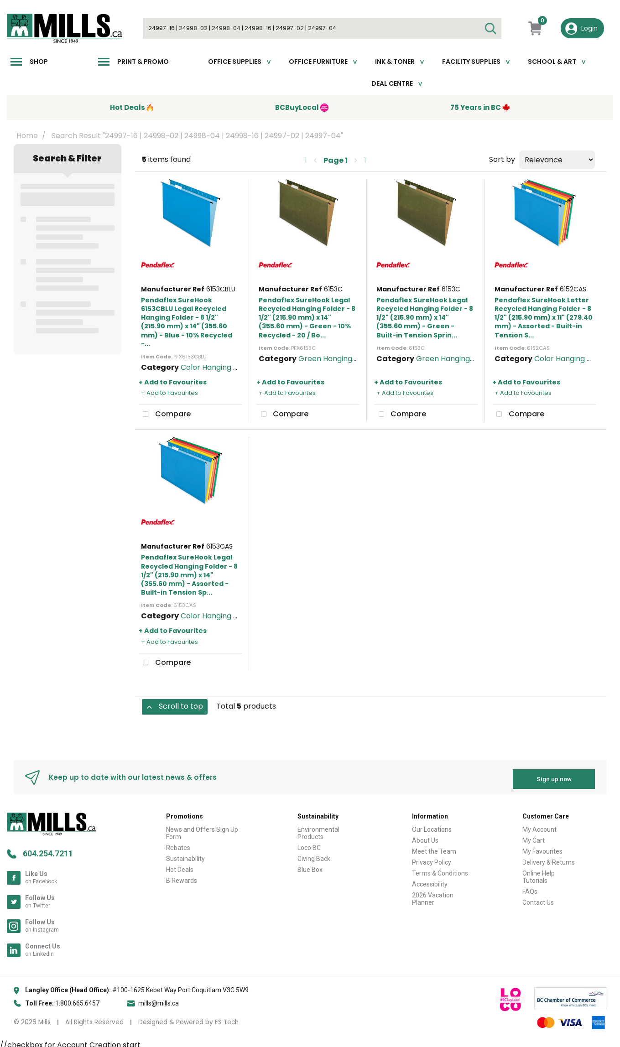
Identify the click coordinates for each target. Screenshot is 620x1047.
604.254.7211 (48, 850)
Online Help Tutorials (538, 873)
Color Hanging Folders (220, 367)
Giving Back (313, 855)
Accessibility (430, 880)
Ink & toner (395, 61)
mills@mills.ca (158, 999)
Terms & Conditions (440, 869)
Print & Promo (143, 61)
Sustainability (185, 855)
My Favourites (542, 847)
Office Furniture (318, 61)
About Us (425, 836)
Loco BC (309, 844)
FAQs (529, 888)
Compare (165, 414)
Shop (39, 61)
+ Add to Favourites (173, 382)
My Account (539, 825)
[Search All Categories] (322, 28)
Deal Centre (392, 83)
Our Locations (432, 825)
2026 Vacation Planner (432, 895)
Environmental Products (318, 829)
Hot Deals (179, 866)
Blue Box (310, 866)
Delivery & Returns (548, 858)
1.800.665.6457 (77, 999)
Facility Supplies (471, 61)
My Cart (533, 836)
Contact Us (538, 898)
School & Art (552, 61)
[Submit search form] (490, 28)
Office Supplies (234, 61)
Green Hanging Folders (339, 358)
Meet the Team (434, 847)
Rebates (178, 844)
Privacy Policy (431, 858)
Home (27, 135)
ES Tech (227, 1018)
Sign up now (554, 775)
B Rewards (181, 877)
